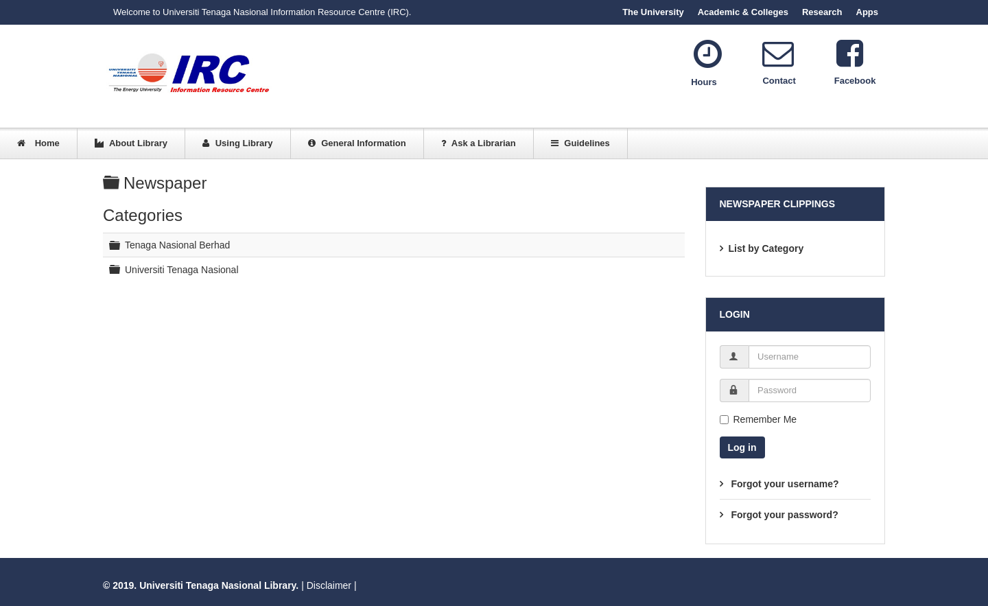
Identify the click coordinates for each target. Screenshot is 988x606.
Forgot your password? (783, 514)
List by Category (766, 248)
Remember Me (758, 419)
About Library (131, 143)
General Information (357, 143)
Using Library (237, 143)
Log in (742, 447)
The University (653, 12)
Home (38, 143)
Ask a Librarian (478, 143)
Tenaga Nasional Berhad (177, 245)
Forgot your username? (784, 483)
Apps (867, 12)
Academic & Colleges (743, 12)
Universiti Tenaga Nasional (182, 269)
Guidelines (580, 143)
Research (822, 12)
